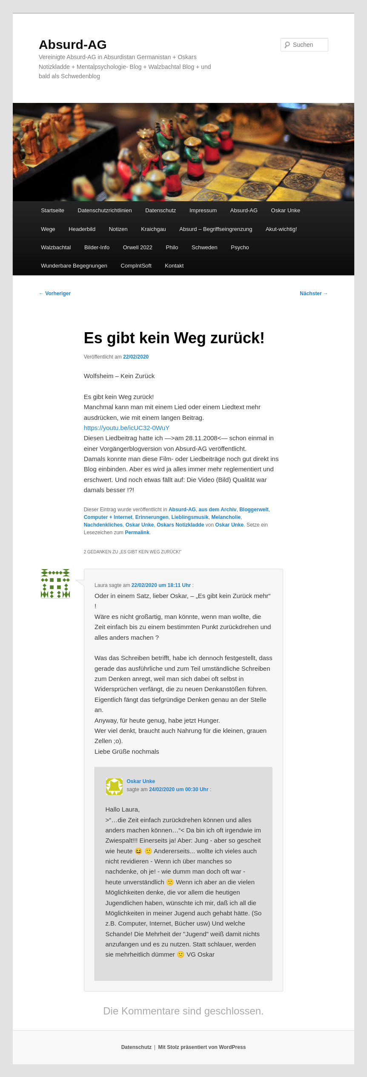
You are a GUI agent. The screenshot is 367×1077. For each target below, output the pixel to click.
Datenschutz (160, 210)
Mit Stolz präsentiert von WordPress (202, 1047)
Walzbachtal (56, 247)
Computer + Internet (108, 517)
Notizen (118, 229)
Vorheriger (55, 293)
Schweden (205, 247)
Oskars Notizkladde (180, 525)
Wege (48, 229)
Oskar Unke (286, 210)
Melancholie (226, 517)
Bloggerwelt (254, 510)
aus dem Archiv (218, 510)
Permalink (137, 533)
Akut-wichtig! (281, 229)
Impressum (203, 210)
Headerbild (82, 229)
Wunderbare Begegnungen (74, 265)
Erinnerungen (152, 517)
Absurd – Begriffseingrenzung (215, 229)
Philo (172, 247)
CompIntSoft (136, 265)
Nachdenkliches (103, 525)
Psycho (240, 247)
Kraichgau (153, 229)
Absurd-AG (73, 44)
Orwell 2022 (137, 247)
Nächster (314, 293)
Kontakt (174, 265)
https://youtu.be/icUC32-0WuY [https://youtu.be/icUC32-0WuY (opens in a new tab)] (127, 427)
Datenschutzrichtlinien (105, 210)
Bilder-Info (96, 247)
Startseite (52, 210)
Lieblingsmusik (189, 517)
